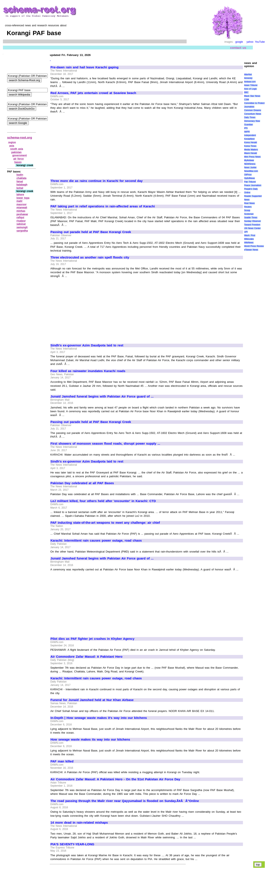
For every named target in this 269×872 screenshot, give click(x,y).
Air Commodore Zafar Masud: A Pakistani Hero (86, 656)
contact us (238, 47)
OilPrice (248, 175)
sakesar (21, 224)
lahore (20, 194)
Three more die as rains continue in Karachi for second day (96, 181)
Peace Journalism (252, 185)
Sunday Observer (252, 221)
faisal (19, 181)
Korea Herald (250, 142)
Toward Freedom (252, 225)
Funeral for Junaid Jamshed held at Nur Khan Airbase (92, 700)
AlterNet (248, 74)
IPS (246, 128)
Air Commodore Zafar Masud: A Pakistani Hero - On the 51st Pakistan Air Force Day (115, 779)
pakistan (16, 152)
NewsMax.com (251, 171)
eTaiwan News (251, 250)
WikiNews (248, 242)
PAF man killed (62, 761)
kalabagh (21, 184)
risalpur (21, 220)
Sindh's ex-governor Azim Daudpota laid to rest (86, 345)
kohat (19, 188)
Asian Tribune (250, 85)
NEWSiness (249, 164)
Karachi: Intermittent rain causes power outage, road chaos (96, 540)
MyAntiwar (249, 160)
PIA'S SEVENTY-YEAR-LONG (72, 844)
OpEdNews (249, 178)
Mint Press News (252, 157)
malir (19, 201)
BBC (246, 92)
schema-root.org (19, 137)
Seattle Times (250, 217)
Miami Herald (250, 153)
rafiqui (20, 217)
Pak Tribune (250, 182)
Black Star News (252, 96)
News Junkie (250, 167)
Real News (249, 203)
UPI (246, 232)
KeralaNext (249, 139)
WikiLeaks (249, 239)
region (12, 142)
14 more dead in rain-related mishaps (79, 822)
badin (19, 174)
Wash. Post (249, 235)
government (19, 155)
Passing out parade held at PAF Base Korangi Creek (90, 232)
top (258, 864)
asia (11, 145)
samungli (22, 227)
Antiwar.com (250, 82)
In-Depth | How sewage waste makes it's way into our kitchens (98, 718)
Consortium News (252, 114)
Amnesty (248, 78)
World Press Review (254, 246)
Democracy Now (252, 121)
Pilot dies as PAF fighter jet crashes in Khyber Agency (92, 638)
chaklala (21, 178)
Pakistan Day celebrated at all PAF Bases (82, 483)
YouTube (260, 41)
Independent (250, 135)
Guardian (248, 124)
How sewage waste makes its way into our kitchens (90, 739)
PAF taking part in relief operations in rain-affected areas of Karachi (102, 206)
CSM (246, 99)
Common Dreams (252, 110)
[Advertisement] (85, 144)
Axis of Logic (250, 89)
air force (18, 158)
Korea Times (250, 146)
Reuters (248, 207)
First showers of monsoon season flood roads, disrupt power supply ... (105, 443)
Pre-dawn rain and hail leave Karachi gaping (84, 67)
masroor (21, 204)
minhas (20, 210)
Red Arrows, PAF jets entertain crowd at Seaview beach (93, 93)
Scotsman (248, 214)
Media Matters (251, 149)
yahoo (250, 41)
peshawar (22, 214)
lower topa (22, 197)
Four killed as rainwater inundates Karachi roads (87, 371)
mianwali (21, 207)
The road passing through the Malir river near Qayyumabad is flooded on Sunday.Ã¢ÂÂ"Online (124, 801)
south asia (16, 148)
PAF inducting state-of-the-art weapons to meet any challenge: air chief (105, 522)
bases (18, 162)
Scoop (247, 210)
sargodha (22, 230)
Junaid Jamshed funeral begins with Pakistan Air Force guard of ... (102, 396)
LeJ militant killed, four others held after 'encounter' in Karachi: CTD (103, 501)
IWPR (247, 132)
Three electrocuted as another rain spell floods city (89, 257)
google (239, 41)
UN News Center (252, 228)
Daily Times (249, 117)
